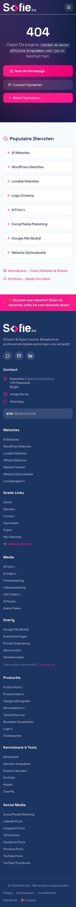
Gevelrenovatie (13, 657)
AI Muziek (9, 601)
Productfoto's (12, 687)
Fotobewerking (13, 580)
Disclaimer (10, 900)
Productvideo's (13, 694)
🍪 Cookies (28, 900)
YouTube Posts (13, 856)
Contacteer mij (45, 664)
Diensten (9, 509)
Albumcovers (12, 650)
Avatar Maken (12, 608)
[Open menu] (69, 7)
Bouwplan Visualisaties (18, 722)
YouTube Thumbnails (16, 863)
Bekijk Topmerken (24, 98)
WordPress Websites (17, 446)
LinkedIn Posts (13, 821)
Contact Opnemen (25, 85)
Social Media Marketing (18, 814)
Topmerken (10, 523)
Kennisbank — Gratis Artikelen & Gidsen (35, 270)
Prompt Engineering (16, 643)
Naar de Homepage (27, 71)
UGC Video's (11, 594)
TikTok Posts (11, 835)
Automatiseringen (15, 636)
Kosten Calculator (15, 770)
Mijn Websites (12, 537)
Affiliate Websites (15, 460)
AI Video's (9, 573)
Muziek (8, 784)
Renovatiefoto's (14, 708)
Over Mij (8, 791)
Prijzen (7, 530)
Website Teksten (14, 467)
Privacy (8, 893)
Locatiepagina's (14, 481)
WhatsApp (17, 401)
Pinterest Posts (13, 849)
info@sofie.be (19, 394)
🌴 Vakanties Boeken (17, 544)
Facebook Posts (14, 842)
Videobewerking (14, 587)
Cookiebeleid (46, 893)
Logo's (8, 728)
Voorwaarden (25, 893)
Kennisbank (11, 757)
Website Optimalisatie (18, 474)
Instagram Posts (14, 828)
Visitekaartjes (12, 735)
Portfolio (9, 777)
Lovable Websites (15, 453)
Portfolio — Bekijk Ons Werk (26, 279)
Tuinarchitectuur (14, 715)
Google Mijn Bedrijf (16, 629)
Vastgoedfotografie (16, 701)
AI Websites (11, 439)
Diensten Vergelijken (17, 764)
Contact (8, 516)
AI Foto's (9, 566)
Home (7, 502)
